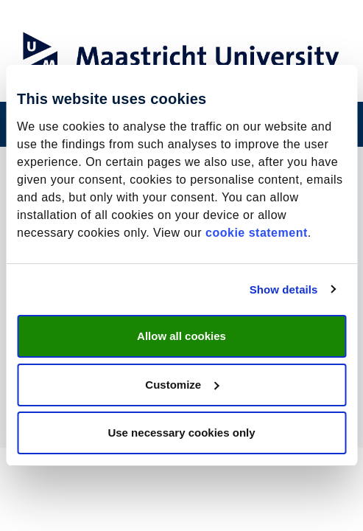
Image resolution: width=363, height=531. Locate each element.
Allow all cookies (181, 336)
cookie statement (256, 232)
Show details (284, 289)
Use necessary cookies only (181, 432)
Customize (182, 384)
